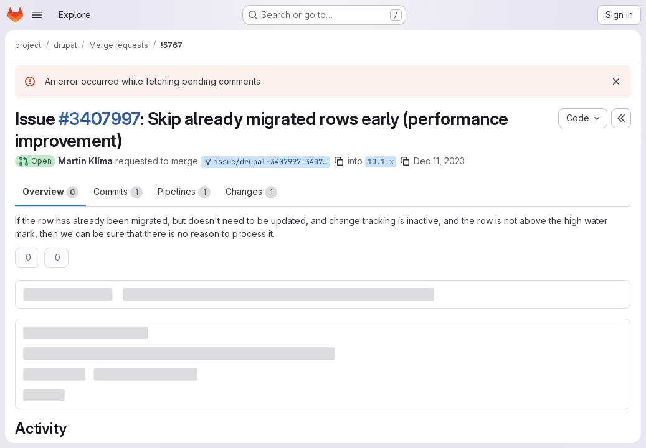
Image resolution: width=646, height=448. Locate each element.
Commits (118, 192)
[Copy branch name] (338, 161)
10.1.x (381, 162)
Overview (50, 192)
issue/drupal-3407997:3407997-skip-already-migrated (266, 162)
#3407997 (99, 118)
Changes (251, 192)
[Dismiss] (616, 81)
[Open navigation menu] (37, 15)
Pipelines (184, 192)
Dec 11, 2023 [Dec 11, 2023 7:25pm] (439, 161)
